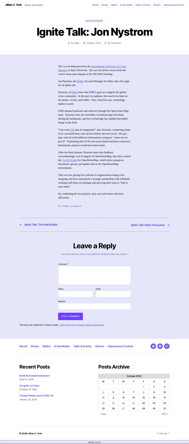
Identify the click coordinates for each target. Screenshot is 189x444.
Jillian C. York (14, 4)
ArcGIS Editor (70, 160)
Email (98, 289)
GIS (72, 130)
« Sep (103, 414)
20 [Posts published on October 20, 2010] (123, 403)
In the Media (126, 5)
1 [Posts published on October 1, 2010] (143, 387)
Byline (114, 5)
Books (105, 5)
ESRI (74, 92)
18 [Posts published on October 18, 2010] (103, 403)
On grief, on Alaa (29, 385)
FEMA (80, 81)
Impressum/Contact (174, 5)
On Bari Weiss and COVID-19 (37, 395)
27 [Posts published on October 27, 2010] (123, 408)
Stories (157, 5)
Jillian (76, 43)
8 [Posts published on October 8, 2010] (143, 392)
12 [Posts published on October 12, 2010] (113, 398)
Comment (63, 264)
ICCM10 (65, 206)
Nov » (165, 414)
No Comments (114, 43)
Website (61, 301)
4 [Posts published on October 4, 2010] (103, 392)
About (95, 5)
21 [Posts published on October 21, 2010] (134, 403)
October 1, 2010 (93, 43)
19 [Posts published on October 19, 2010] (113, 403)
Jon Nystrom (76, 206)
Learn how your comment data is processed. (81, 325)
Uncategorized (94, 21)
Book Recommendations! (35, 375)
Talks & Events (142, 5)
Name (60, 289)
